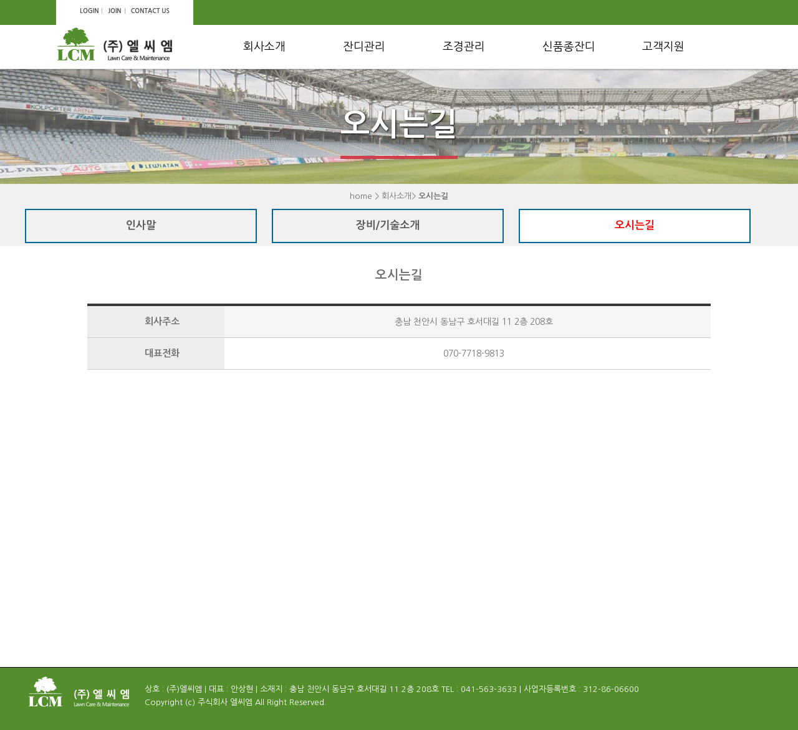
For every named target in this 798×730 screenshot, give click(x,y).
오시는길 (635, 225)
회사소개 (264, 46)
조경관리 (464, 46)
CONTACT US (150, 11)
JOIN (114, 11)
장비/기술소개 (388, 225)
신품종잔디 (568, 46)
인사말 (141, 225)
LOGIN (89, 11)
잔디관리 (364, 46)
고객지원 (663, 46)
